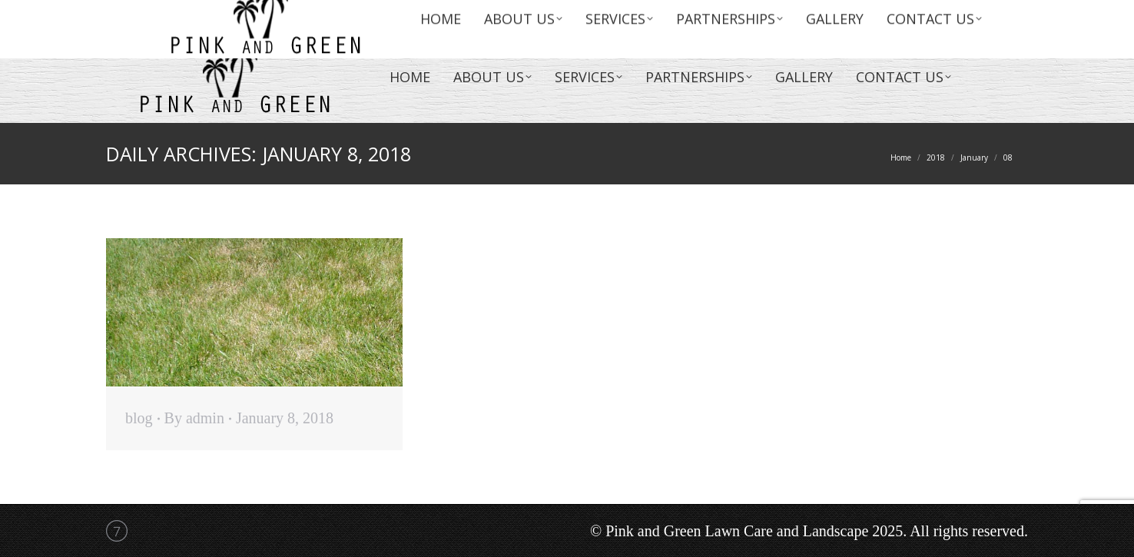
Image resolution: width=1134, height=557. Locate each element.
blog (139, 417)
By (194, 417)
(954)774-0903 (958, 15)
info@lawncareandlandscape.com (832, 15)
